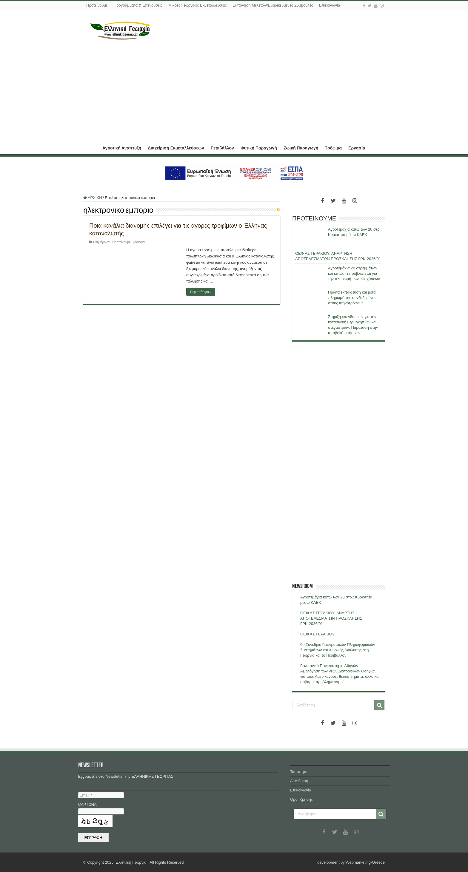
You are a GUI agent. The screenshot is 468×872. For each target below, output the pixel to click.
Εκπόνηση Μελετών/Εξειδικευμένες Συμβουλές (273, 5)
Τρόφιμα (333, 148)
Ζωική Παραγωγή (301, 148)
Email (86, 795)
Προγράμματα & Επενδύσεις (138, 5)
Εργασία (356, 148)
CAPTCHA (88, 804)
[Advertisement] (234, 90)
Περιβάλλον (222, 148)
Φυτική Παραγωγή (259, 148)
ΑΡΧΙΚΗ (91, 147)
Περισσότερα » (201, 292)
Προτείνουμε (97, 5)
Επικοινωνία (329, 5)
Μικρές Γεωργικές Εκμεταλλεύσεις (197, 5)
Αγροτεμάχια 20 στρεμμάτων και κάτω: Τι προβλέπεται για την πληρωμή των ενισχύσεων (354, 273)
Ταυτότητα (298, 771)
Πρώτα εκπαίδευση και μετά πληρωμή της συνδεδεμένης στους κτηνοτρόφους (352, 297)
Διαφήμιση (299, 781)
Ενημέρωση (101, 242)
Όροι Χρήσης (301, 799)
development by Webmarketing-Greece (351, 862)
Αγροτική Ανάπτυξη (121, 148)
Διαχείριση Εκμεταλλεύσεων (176, 148)
